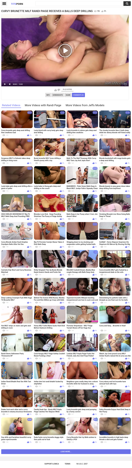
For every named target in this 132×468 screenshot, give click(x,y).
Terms (67, 464)
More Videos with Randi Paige (43, 105)
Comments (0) (78, 95)
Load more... (66, 452)
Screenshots (58, 95)
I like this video (55, 90)
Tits (17, 4)
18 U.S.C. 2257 (82, 464)
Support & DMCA (51, 464)
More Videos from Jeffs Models (85, 105)
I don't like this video (58, 90)
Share (68, 95)
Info (48, 95)
